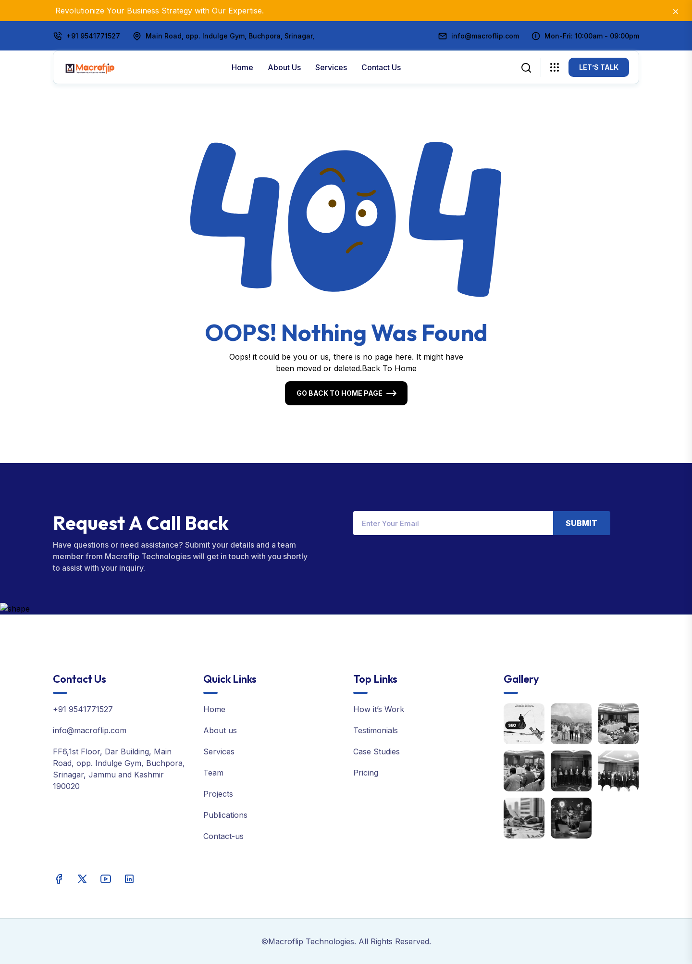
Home (242, 67)
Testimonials (375, 730)
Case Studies (376, 751)
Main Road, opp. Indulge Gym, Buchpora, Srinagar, (230, 36)
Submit (581, 523)
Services (331, 67)
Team (213, 772)
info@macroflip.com (485, 36)
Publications (225, 815)
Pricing (365, 772)
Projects (218, 794)
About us (284, 67)
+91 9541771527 (93, 36)
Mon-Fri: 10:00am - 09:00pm (591, 36)
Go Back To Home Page (340, 393)
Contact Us (381, 67)
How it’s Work (378, 709)
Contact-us (223, 836)
